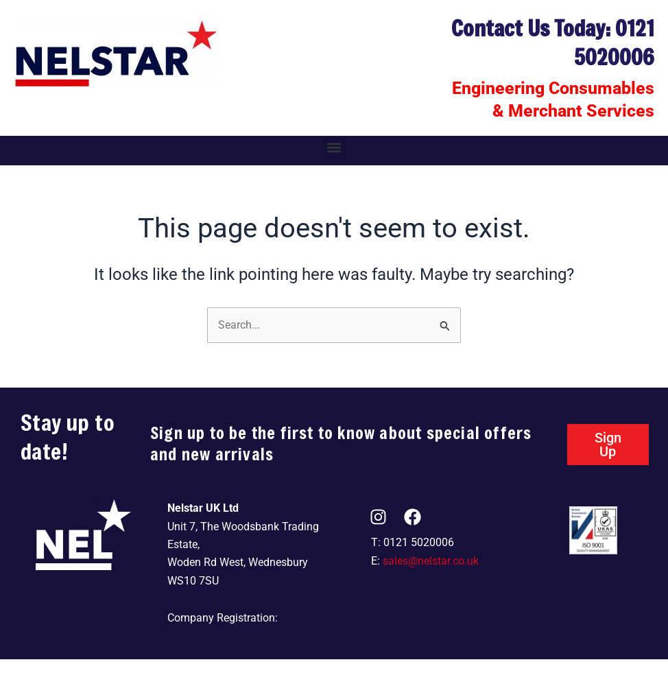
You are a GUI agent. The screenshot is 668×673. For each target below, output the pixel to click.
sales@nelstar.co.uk (431, 560)
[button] (334, 147)
